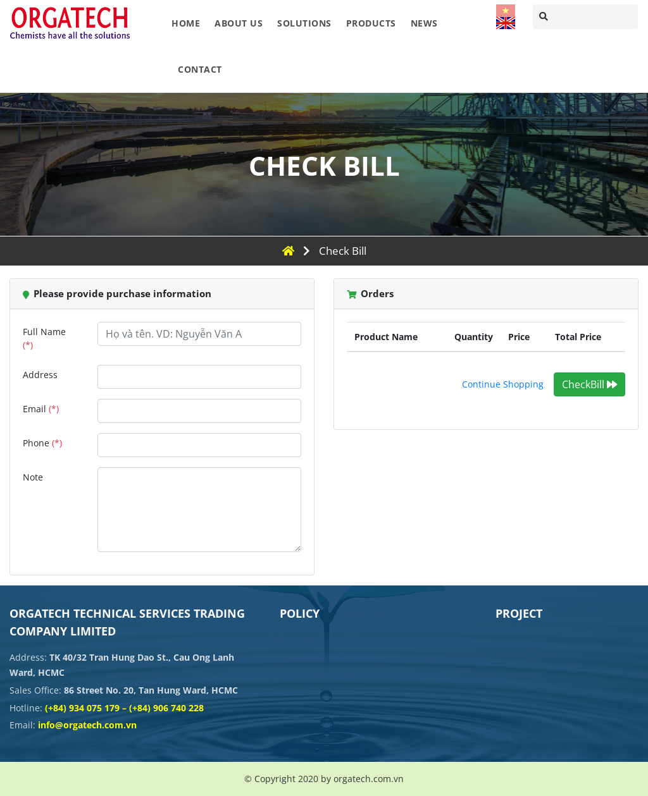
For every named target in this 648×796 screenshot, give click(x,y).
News (424, 23)
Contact (200, 69)
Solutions (304, 23)
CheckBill (589, 384)
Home (185, 23)
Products (371, 23)
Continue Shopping (503, 384)
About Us (239, 23)
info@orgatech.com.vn (87, 725)
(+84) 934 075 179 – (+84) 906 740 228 (124, 708)
